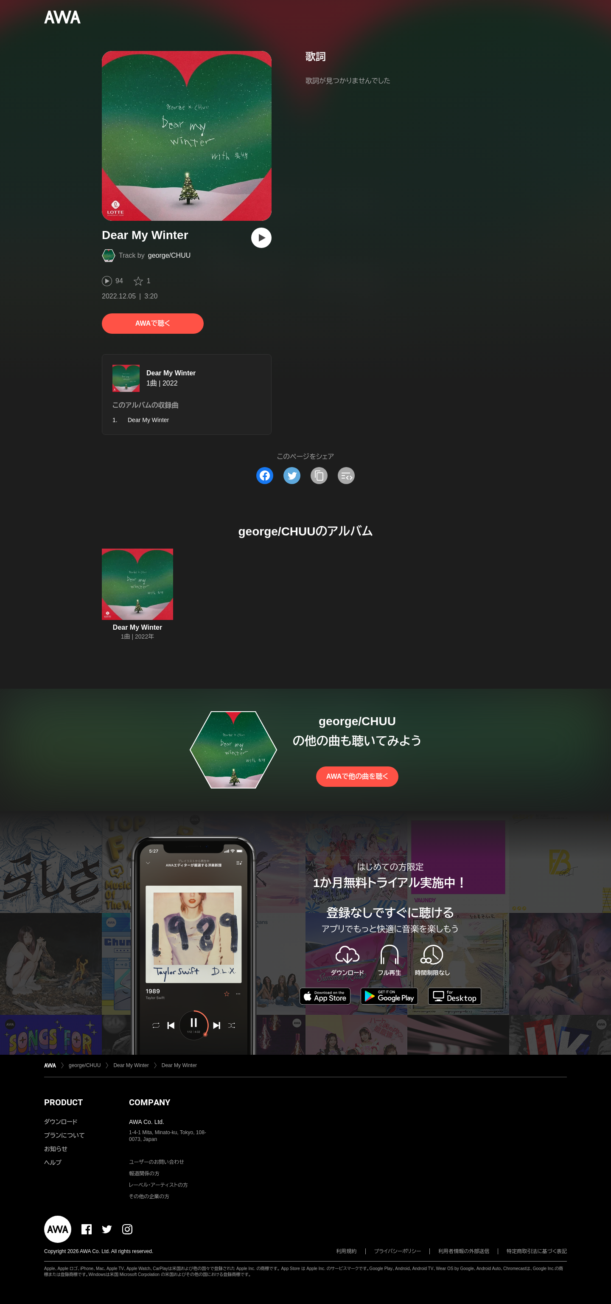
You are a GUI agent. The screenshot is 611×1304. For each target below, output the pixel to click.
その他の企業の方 (149, 1197)
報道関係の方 (144, 1174)
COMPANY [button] (149, 1102)
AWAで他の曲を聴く (357, 776)
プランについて (64, 1135)
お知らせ (55, 1149)
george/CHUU (169, 255)
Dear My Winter (171, 373)
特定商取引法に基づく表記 (537, 1251)
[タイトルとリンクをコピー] (319, 475)
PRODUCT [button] (63, 1102)
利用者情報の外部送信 (463, 1251)
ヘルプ (53, 1162)
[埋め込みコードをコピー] (346, 475)
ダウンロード (60, 1121)
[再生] (261, 238)
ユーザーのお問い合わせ (156, 1162)
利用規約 (346, 1251)
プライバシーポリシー (397, 1251)
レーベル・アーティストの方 (158, 1185)
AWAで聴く (152, 323)
